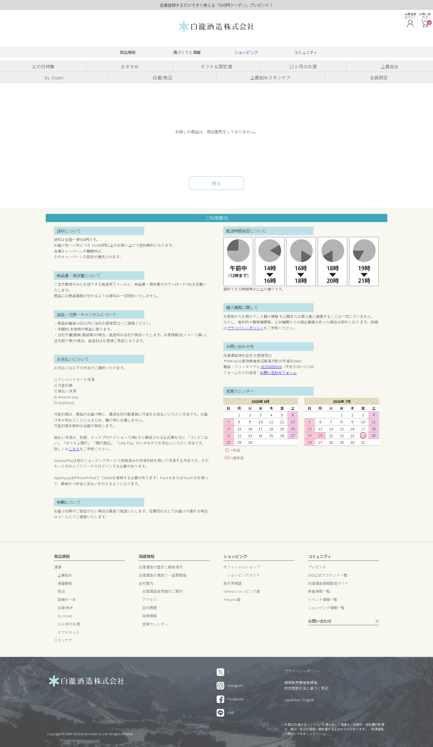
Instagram (229, 685)
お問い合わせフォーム (278, 372)
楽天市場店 (232, 583)
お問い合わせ (320, 621)
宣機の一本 (67, 599)
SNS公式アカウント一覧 (327, 575)
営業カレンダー (155, 624)
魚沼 (61, 591)
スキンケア (63, 640)
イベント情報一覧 (322, 599)
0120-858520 (271, 366)
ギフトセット (69, 632)
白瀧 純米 (65, 607)
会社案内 (146, 583)
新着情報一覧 (319, 591)
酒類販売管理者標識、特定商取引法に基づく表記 (306, 685)
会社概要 (149, 607)
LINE (225, 712)
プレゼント (317, 567)
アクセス (149, 599)
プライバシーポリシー (245, 328)
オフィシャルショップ (241, 567)
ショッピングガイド (243, 575)
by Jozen (65, 616)
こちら (74, 448)
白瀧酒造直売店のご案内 (162, 591)
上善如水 (65, 575)
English (308, 699)
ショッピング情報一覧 (326, 607)
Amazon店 (231, 599)
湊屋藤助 (65, 583)
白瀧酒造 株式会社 (216, 27)
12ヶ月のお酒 (69, 624)
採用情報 (149, 616)
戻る (216, 183)
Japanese (292, 699)
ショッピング (246, 52)
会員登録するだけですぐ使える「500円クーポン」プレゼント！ (216, 5)
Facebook (230, 699)
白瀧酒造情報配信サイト (328, 583)
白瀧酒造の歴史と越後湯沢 (161, 567)
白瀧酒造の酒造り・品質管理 (162, 575)
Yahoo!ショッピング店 (241, 591)
